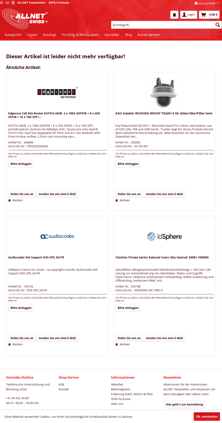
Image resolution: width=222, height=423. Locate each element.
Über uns (117, 404)
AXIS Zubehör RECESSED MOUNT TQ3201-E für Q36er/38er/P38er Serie (163, 113)
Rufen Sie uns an (22, 194)
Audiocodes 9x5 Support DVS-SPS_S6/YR (36, 257)
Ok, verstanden (207, 416)
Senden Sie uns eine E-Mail (57, 194)
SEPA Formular (121, 399)
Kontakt (64, 389)
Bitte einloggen (20, 164)
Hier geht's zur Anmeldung (184, 404)
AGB (61, 384)
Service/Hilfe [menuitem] (205, 3)
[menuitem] (174, 15)
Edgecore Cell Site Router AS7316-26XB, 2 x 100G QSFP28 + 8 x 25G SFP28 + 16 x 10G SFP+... (54, 115)
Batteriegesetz (120, 389)
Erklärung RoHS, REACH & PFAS (132, 394)
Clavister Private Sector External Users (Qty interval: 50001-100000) (162, 257)
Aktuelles (117, 384)
